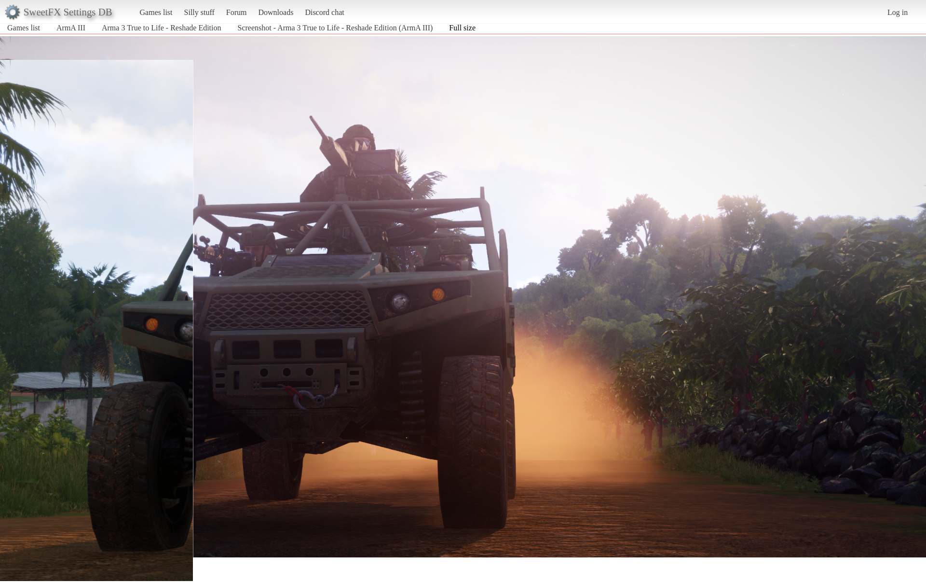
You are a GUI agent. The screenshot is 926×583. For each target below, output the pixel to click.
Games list (156, 12)
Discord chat (324, 12)
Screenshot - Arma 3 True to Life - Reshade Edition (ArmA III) (335, 28)
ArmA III (70, 28)
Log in (897, 12)
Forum (236, 12)
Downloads (275, 12)
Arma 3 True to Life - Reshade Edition (161, 28)
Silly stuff (199, 12)
